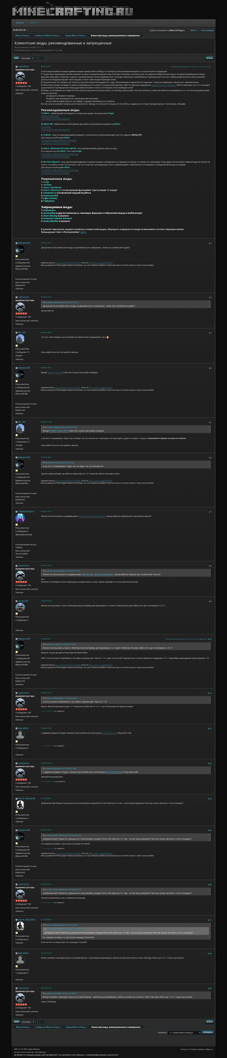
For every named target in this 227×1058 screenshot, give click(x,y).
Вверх (16, 1022)
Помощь (184, 1049)
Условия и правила (196, 1049)
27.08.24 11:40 (46, 728)
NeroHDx (23, 728)
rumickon (23, 66)
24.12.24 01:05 (46, 988)
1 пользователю (47, 711)
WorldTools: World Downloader (92, 516)
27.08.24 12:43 (46, 763)
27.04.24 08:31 (46, 457)
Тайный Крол (26, 511)
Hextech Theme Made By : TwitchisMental (30, 1052)
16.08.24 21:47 (46, 693)
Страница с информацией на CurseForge (60, 154)
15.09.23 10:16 (46, 243)
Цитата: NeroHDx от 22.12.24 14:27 (60, 993)
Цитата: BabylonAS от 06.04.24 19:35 (61, 427)
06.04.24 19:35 (46, 368)
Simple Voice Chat (55, 372)
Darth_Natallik (26, 798)
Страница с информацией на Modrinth (58, 140)
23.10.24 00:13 (46, 798)
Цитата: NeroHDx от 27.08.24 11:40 (60, 768)
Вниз (16, 58)
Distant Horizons (109, 733)
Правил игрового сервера (163, 85)
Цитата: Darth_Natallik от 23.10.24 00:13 (63, 835)
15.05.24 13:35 (46, 511)
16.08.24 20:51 (46, 639)
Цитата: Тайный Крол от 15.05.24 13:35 (62, 571)
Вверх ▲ (209, 1049)
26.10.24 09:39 (46, 919)
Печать (209, 58)
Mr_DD (21, 332)
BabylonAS (24, 242)
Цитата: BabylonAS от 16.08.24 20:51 (61, 698)
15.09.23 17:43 (46, 297)
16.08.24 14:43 (46, 601)
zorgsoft (23, 601)
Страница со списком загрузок (55, 118)
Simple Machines (34, 1049)
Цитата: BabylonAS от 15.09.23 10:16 (61, 302)
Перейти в (162, 1032)
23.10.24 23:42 (46, 884)
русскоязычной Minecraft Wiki (68, 262)
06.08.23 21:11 (46, 66)
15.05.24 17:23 (46, 565)
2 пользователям (47, 781)
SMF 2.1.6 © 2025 (20, 1049)
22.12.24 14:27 (46, 953)
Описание (46, 126)
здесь (83, 232)
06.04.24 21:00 (46, 422)
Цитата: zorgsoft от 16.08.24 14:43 (60, 644)
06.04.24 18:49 (46, 332)
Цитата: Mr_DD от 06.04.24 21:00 (59, 463)
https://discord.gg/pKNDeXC (101, 262)
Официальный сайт (50, 116)
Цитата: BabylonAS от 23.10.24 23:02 (61, 925)
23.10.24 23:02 (46, 830)
